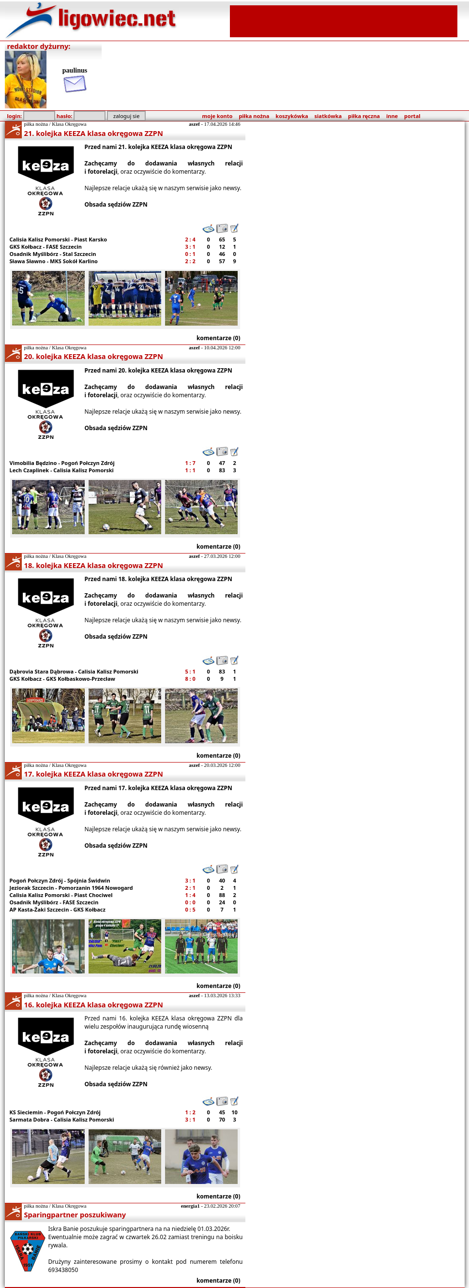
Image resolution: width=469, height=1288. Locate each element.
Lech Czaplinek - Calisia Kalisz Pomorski (62, 470)
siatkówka (328, 116)
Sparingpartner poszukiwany (75, 1214)
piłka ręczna (364, 116)
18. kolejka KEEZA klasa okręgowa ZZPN (93, 565)
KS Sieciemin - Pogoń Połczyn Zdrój (55, 1112)
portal (412, 116)
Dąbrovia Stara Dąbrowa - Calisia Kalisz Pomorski (74, 671)
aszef (194, 124)
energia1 (190, 1206)
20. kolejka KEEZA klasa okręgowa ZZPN (93, 356)
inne (392, 116)
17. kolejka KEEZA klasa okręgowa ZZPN (93, 774)
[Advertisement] (343, 20)
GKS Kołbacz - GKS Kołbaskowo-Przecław (62, 678)
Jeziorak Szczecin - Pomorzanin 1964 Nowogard (71, 887)
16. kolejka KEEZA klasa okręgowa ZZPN (93, 1004)
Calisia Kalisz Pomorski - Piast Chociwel (61, 895)
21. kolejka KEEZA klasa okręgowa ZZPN (93, 133)
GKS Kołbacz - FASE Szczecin (46, 246)
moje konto (217, 116)
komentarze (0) (219, 338)
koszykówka (291, 116)
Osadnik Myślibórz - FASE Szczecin (54, 902)
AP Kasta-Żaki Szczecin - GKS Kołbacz (58, 909)
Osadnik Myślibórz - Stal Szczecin (53, 253)
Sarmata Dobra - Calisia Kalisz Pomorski (62, 1119)
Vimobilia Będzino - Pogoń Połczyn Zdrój (62, 462)
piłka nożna (254, 116)
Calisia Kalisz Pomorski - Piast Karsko (58, 239)
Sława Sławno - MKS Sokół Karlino (54, 261)
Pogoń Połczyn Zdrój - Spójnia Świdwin (60, 880)
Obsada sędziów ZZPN (116, 204)
